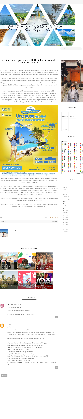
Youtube (72, 115)
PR (29, 55)
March (64, 208)
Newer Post (4, 221)
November (65, 199)
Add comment (4, 375)
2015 (64, 224)
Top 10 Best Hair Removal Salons (18, 349)
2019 (64, 215)
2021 (64, 210)
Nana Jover (15, 230)
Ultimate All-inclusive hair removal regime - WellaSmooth (26, 362)
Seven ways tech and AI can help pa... (25, 266)
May (64, 203)
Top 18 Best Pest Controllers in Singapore (21, 358)
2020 (64, 212)
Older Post (54, 221)
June (64, 201)
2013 (64, 229)
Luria (9, 324)
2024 (64, 189)
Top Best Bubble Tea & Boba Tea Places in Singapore (25, 347)
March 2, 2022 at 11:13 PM (14, 307)
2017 (64, 220)
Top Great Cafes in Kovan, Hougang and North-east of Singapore (28, 343)
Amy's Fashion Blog (14, 304)
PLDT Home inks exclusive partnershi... (42, 285)
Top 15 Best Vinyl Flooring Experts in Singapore (23, 354)
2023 (64, 192)
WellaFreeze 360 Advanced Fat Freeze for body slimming (25, 345)
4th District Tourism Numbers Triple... (8, 285)
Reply (56, 316)
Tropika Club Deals (31, 334)
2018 (64, 217)
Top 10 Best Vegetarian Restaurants (19, 360)
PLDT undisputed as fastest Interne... (44, 267)
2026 (64, 185)
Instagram (72, 121)
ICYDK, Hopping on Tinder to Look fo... (26, 286)
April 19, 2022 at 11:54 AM (14, 327)
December (65, 196)
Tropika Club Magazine (22, 332)
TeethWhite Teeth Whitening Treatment (20, 352)
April (64, 206)
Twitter (65, 121)
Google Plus (65, 115)
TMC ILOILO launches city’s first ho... (7, 266)
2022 (64, 194)
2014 (64, 227)
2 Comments (3, 217)
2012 (64, 231)
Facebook (65, 128)
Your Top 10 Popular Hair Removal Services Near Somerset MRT (28, 356)
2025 (64, 187)
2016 (64, 222)
